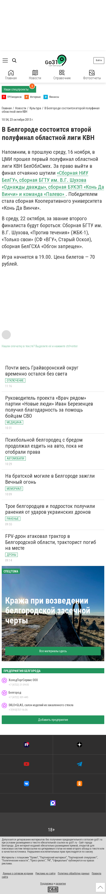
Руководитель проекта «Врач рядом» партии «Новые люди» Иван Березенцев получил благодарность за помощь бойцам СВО (49, 407)
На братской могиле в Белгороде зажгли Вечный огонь (50, 479)
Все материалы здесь (53, 651)
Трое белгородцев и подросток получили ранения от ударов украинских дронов (50, 509)
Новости (35, 75)
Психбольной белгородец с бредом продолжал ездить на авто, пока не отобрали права (44, 446)
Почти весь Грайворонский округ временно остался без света (42, 371)
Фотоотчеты (92, 75)
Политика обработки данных (73, 873)
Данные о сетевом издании (18, 873)
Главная (11, 75)
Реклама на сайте (45, 873)
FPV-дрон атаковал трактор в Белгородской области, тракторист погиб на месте (50, 542)
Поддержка (46, 883)
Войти (99, 60)
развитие (61, 883)
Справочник (62, 75)
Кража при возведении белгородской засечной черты (47, 611)
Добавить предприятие (53, 719)
